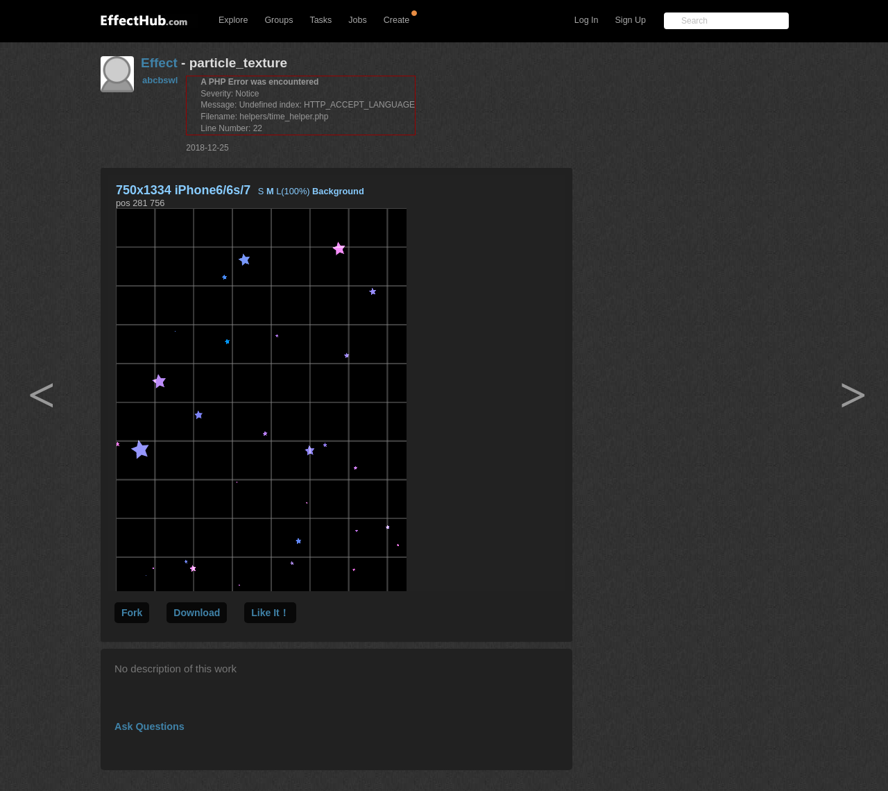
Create (397, 20)
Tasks (320, 20)
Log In (586, 20)
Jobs (357, 20)
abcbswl (160, 80)
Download (196, 612)
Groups (278, 20)
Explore (233, 20)
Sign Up (630, 20)
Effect (159, 63)
